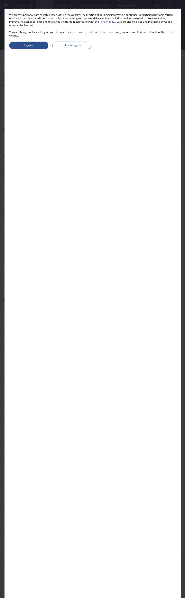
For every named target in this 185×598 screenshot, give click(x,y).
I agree (28, 45)
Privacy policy (107, 21)
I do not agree (71, 45)
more (29, 25)
